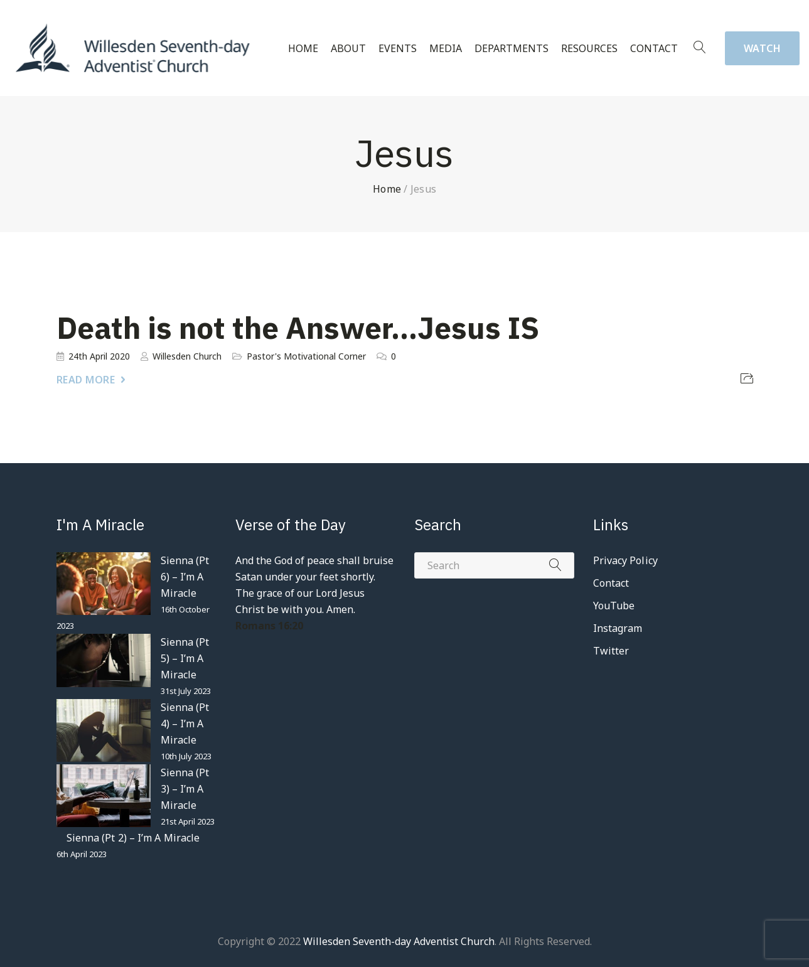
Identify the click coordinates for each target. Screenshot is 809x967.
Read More (85, 380)
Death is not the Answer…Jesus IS (297, 327)
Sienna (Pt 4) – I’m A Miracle (185, 723)
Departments (511, 49)
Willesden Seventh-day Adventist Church (399, 941)
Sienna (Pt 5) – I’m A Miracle (185, 658)
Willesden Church (187, 356)
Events (397, 49)
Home (303, 49)
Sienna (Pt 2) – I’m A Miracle (133, 838)
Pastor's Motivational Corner (306, 356)
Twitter (611, 651)
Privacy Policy (625, 560)
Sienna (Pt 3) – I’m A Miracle (185, 789)
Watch (762, 48)
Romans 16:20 (269, 626)
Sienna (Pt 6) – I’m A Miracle (185, 576)
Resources (589, 49)
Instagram (618, 628)
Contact (654, 49)
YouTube (614, 605)
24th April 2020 (99, 356)
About (348, 49)
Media (445, 49)
